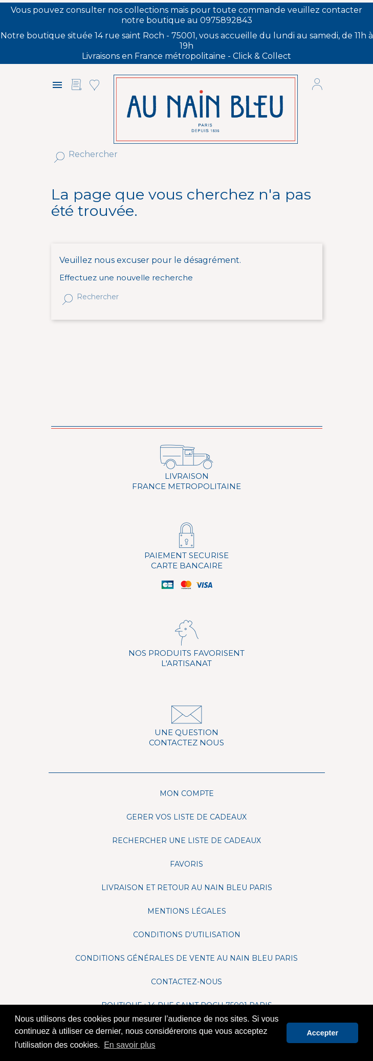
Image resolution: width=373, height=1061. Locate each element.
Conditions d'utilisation (186, 934)
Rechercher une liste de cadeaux (186, 840)
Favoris (186, 864)
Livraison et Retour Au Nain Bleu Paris (186, 887)
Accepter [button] (322, 1033)
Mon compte (187, 793)
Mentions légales (186, 911)
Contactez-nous (186, 981)
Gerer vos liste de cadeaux (186, 817)
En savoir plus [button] (130, 1045)
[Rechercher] (169, 154)
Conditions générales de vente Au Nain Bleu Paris (186, 958)
